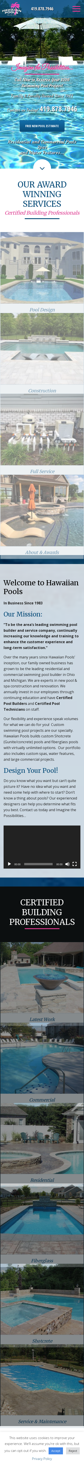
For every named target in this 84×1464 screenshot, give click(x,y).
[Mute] (67, 864)
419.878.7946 (42, 9)
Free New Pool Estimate (42, 126)
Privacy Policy (42, 1458)
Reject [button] (73, 1451)
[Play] (9, 864)
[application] (42, 847)
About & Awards (42, 564)
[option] (42, 84)
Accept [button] (55, 1451)
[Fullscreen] (74, 864)
